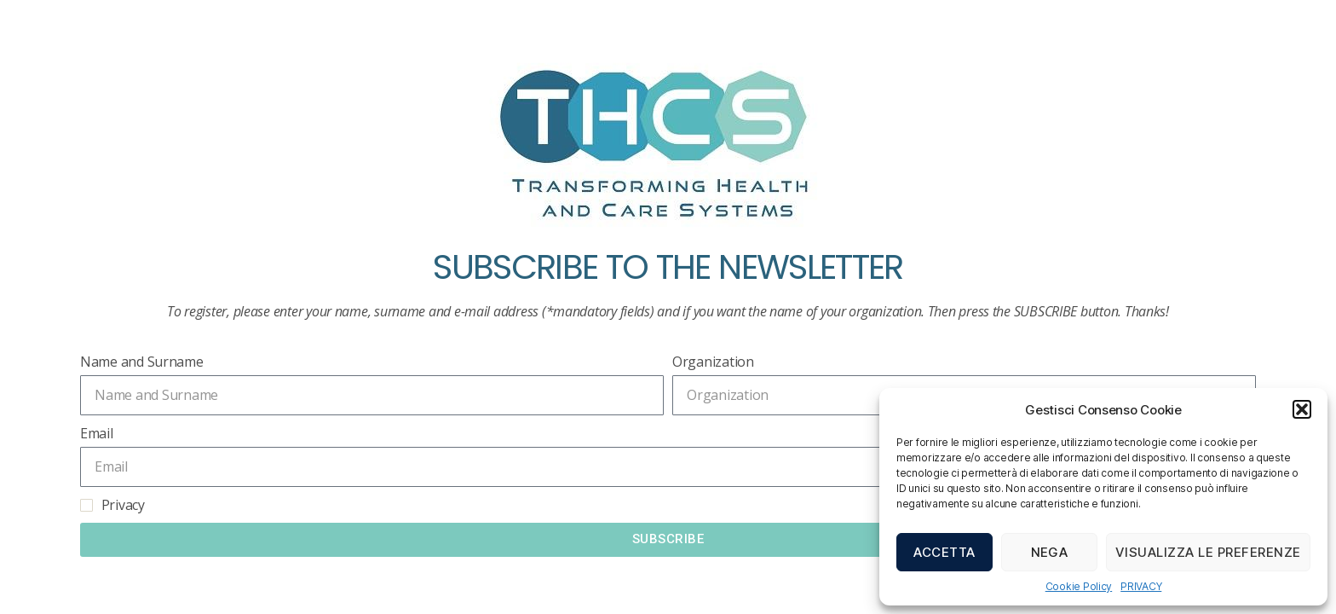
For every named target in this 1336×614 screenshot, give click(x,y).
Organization (713, 361)
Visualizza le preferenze (1208, 552)
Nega (1049, 552)
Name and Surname (142, 361)
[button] (1301, 409)
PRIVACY (1140, 586)
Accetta (944, 552)
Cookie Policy (1079, 586)
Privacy (123, 504)
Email (96, 433)
